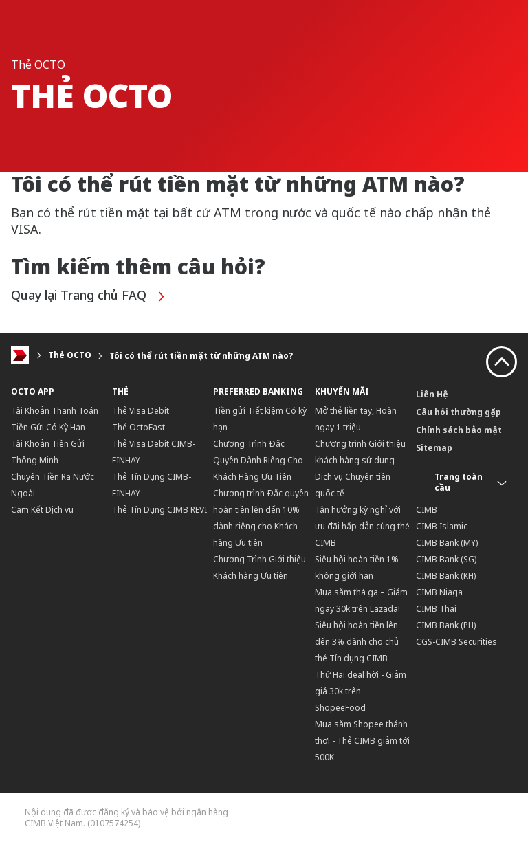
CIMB (426, 510)
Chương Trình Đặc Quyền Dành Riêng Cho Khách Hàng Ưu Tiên (258, 460)
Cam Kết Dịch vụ (42, 510)
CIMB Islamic (442, 526)
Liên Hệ (432, 394)
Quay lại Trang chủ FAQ (88, 296)
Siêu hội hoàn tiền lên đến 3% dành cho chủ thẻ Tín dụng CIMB (357, 641)
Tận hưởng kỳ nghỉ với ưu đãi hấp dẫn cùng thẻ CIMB (362, 526)
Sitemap (434, 448)
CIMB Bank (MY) (447, 543)
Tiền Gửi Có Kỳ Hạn (48, 427)
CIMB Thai (436, 608)
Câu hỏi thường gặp (458, 412)
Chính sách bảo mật (459, 430)
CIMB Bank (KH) (446, 575)
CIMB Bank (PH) (446, 625)
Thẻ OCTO (69, 356)
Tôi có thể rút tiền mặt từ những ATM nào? (201, 356)
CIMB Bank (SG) (446, 559)
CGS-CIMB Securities (456, 641)
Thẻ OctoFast (138, 427)
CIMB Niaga (439, 592)
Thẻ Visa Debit (140, 411)
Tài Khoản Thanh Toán (54, 411)
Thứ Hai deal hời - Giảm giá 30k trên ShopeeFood (360, 691)
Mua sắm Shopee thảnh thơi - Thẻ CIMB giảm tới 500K (362, 740)
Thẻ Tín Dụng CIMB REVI (159, 510)
